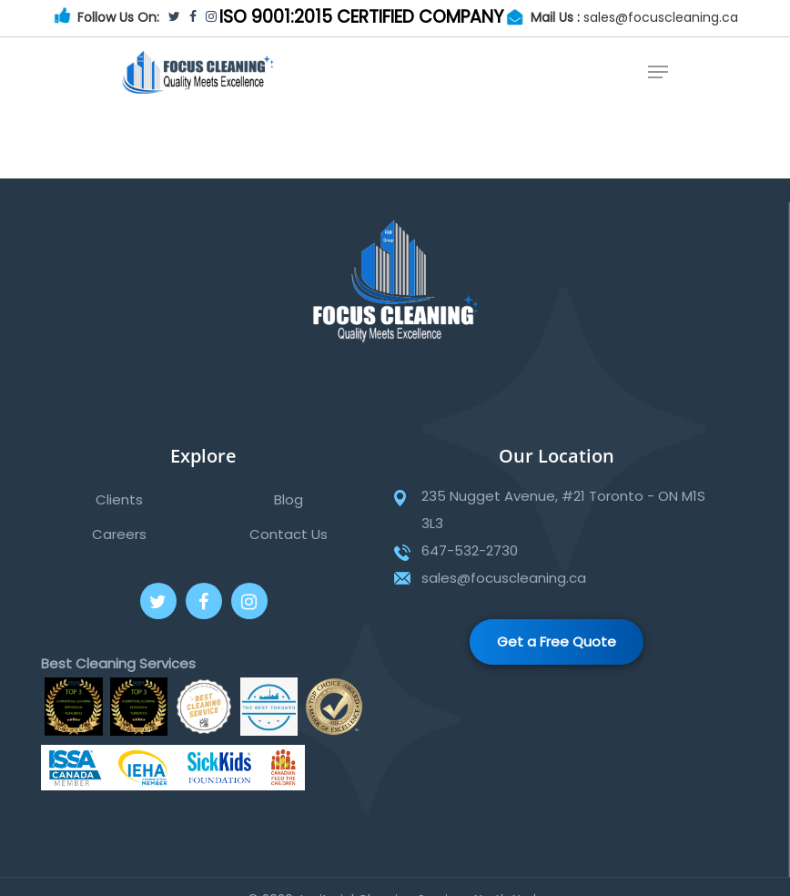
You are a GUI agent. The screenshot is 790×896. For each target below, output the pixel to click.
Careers (119, 534)
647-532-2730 (469, 550)
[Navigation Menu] (658, 72)
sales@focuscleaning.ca (660, 17)
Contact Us (288, 534)
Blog (288, 499)
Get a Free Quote (556, 641)
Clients (119, 499)
